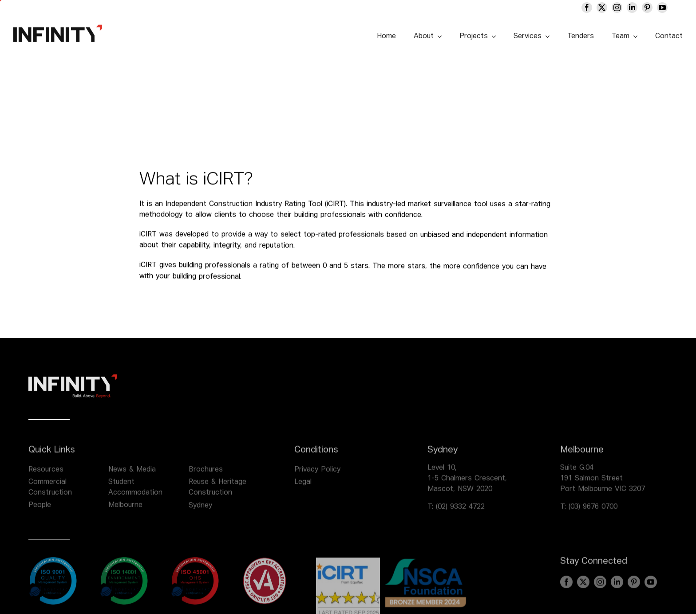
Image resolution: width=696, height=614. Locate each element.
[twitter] (602, 7)
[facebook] (586, 7)
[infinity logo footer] (72, 382)
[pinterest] (647, 7)
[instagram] (617, 7)
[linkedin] (632, 7)
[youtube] (662, 7)
